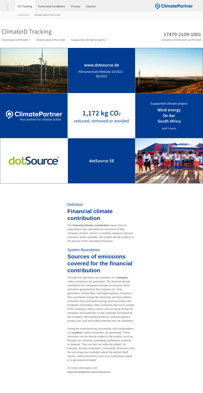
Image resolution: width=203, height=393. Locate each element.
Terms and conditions (51, 6)
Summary (23, 14)
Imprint (91, 6)
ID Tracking (25, 6)
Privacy (75, 6)
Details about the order (48, 14)
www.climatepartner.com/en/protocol (88, 372)
